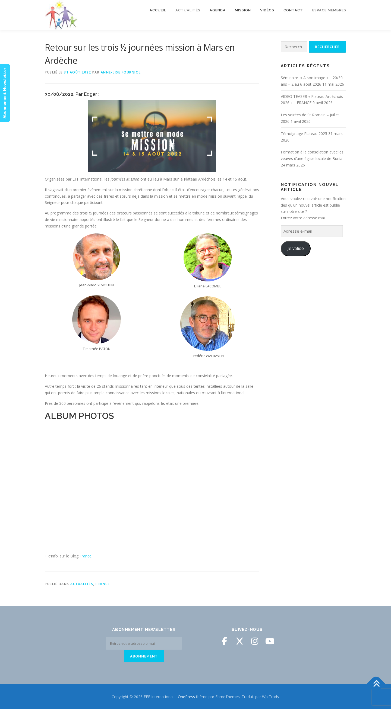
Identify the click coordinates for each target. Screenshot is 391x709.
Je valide (296, 248)
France (86, 556)
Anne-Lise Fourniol (121, 72)
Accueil (158, 10)
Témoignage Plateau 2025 (304, 133)
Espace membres (329, 10)
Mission (243, 10)
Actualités (187, 10)
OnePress (186, 696)
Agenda (218, 10)
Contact (293, 10)
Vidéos (267, 10)
